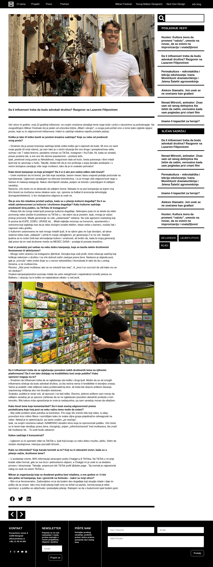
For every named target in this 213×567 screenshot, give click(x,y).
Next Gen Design (175, 4)
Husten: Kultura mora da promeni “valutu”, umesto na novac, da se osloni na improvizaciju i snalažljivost (180, 42)
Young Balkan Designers (149, 4)
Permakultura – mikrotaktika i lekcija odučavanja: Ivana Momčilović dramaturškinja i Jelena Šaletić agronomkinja (180, 76)
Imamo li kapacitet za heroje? (180, 121)
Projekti (35, 4)
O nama (21, 4)
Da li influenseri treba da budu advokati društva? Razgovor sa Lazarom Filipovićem (181, 59)
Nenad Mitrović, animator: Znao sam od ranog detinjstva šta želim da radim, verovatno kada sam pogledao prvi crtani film (182, 107)
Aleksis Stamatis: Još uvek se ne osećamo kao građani (181, 92)
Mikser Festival (123, 4)
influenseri (168, 238)
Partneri (64, 4)
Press (49, 4)
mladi (164, 245)
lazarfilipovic (189, 238)
